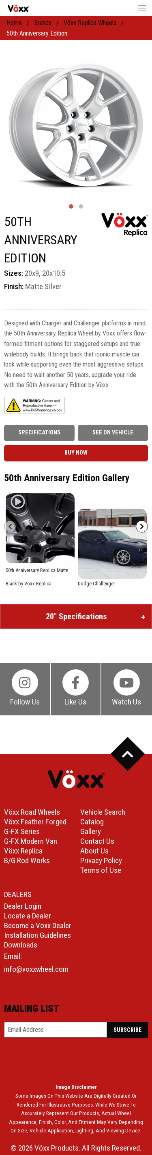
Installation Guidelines (37, 935)
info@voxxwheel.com (36, 969)
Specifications (39, 432)
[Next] (142, 526)
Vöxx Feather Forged (35, 821)
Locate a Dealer (27, 915)
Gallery (90, 831)
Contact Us (97, 841)
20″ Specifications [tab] (76, 616)
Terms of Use (100, 870)
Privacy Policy (101, 860)
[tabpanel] (76, 124)
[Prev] (10, 526)
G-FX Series (22, 831)
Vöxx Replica (23, 850)
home (14, 23)
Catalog (92, 821)
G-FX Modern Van (30, 841)
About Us (94, 850)
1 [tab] (71, 207)
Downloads (20, 945)
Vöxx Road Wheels (32, 812)
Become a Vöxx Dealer (37, 925)
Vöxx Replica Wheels (90, 23)
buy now (76, 452)
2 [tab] (81, 207)
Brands (42, 23)
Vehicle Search (102, 812)
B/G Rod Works (27, 860)
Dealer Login (22, 906)
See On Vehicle (112, 432)
